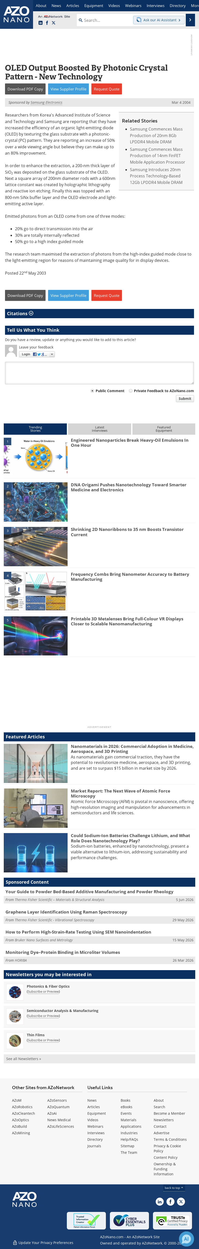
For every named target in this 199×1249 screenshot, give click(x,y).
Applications (131, 1126)
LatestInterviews (99, 429)
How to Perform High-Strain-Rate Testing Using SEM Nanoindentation (78, 932)
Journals (94, 1146)
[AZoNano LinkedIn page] (41, 23)
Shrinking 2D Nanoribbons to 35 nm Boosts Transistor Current (127, 531)
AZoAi (52, 1113)
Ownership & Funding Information (165, 1169)
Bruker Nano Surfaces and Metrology (44, 940)
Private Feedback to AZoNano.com (164, 390)
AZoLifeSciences (60, 1126)
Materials (128, 1119)
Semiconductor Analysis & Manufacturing (62, 1010)
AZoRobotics (22, 1106)
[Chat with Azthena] (186, 1238)
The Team (129, 1152)
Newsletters (164, 1119)
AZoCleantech (23, 1113)
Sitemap (127, 1146)
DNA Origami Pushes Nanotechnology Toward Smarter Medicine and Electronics (128, 487)
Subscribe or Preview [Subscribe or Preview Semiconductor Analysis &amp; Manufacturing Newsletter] (43, 1015)
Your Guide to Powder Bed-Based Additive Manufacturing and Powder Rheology (89, 891)
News (92, 1100)
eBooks (126, 1106)
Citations (20, 313)
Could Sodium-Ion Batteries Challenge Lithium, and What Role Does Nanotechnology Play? (130, 838)
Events (126, 1113)
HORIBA (21, 960)
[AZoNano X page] (54, 23)
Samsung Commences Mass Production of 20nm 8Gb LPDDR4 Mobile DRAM (156, 135)
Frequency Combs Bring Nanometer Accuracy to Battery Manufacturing (130, 576)
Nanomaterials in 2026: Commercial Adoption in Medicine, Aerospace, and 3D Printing (132, 748)
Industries (129, 1132)
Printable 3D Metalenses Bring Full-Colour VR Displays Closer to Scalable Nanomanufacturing (127, 621)
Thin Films (36, 1035)
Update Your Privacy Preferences (43, 1242)
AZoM (17, 1100)
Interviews (96, 1132)
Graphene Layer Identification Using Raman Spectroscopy (66, 912)
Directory (95, 1139)
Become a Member (169, 1113)
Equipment (96, 1113)
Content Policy (165, 1157)
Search (159, 1106)
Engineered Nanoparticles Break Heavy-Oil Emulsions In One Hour (129, 442)
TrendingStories (35, 429)
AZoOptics (20, 1119)
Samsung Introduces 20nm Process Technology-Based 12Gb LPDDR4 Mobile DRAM (156, 176)
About (159, 1100)
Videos (92, 1119)
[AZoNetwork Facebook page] (47, 23)
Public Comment (110, 390)
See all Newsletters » (23, 1058)
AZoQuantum (58, 1106)
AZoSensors (57, 1100)
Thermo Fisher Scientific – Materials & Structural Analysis (59, 899)
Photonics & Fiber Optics (48, 986)
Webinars (95, 1126)
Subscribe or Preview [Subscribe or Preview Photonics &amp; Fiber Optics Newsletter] (43, 991)
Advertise (161, 1132)
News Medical (59, 1119)
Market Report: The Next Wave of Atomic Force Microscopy (120, 793)
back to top (174, 1188)
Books (125, 1100)
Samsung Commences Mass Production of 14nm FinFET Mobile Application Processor (157, 156)
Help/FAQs (129, 1139)
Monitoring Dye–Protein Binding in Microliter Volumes (63, 952)
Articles (93, 1106)
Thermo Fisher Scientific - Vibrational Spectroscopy (54, 920)
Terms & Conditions (170, 1139)
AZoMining (21, 1132)
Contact (160, 1126)
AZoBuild (19, 1126)
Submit (185, 398)
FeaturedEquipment (164, 429)
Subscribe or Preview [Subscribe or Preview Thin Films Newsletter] (43, 1040)
